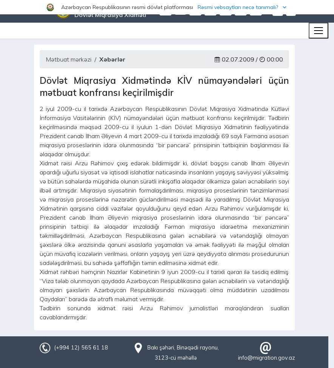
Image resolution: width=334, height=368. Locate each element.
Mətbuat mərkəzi (68, 59)
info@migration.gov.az (266, 357)
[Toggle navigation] (318, 30)
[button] (167, 7)
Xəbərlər (112, 59)
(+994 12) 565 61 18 (81, 347)
